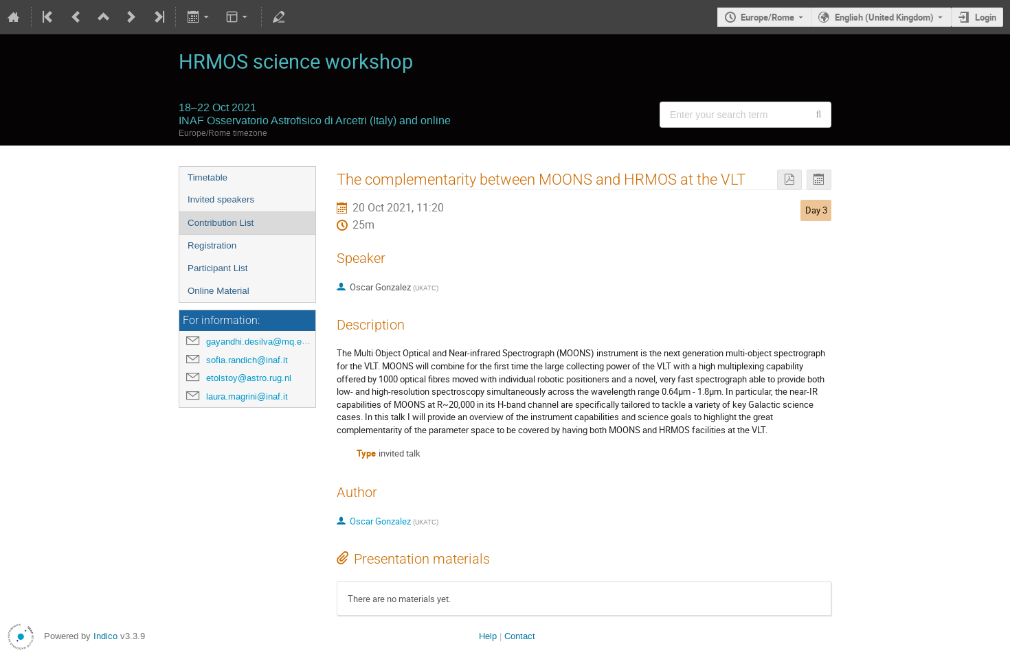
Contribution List (221, 223)
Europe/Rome (767, 17)
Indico (105, 636)
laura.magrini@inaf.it (247, 396)
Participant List (217, 268)
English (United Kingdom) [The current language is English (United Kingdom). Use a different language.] (884, 17)
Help (488, 636)
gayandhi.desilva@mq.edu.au (265, 341)
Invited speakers (221, 199)
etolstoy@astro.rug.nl (248, 378)
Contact (519, 636)
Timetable (207, 177)
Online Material (218, 291)
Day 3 (816, 210)
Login (985, 17)
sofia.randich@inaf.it (247, 360)
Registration (212, 245)
